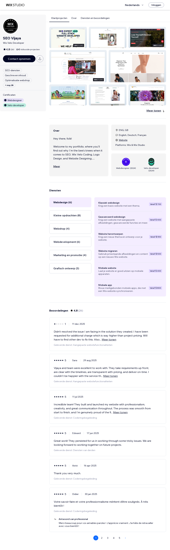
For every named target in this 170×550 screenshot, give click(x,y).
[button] (68, 37)
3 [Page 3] (107, 537)
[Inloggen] (156, 4)
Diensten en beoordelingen (95, 18)
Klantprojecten (59, 18)
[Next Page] (125, 537)
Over (74, 18)
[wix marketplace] (15, 5)
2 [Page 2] (101, 537)
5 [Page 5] (119, 537)
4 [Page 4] (113, 537)
